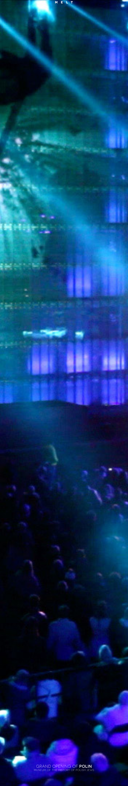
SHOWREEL (107, 3)
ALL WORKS (6, 3)
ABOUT (99, 3)
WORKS (115, 3)
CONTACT (122, 3)
